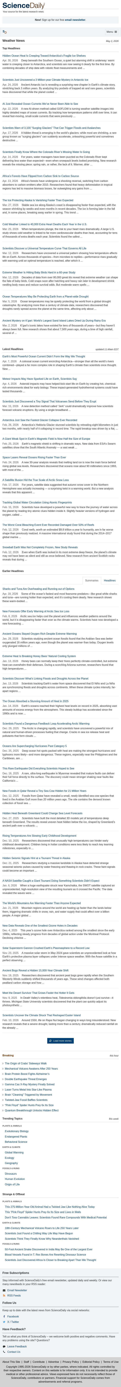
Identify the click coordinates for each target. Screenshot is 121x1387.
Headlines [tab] (110, 580)
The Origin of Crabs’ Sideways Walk (26, 1063)
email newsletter (75, 19)
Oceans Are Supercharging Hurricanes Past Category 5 (34, 746)
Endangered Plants (16, 1136)
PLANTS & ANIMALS (12, 1126)
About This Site (11, 1361)
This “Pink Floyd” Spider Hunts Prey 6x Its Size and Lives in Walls (43, 1212)
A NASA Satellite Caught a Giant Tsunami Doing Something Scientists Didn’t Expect (50, 880)
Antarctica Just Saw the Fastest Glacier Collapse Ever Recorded (39, 420)
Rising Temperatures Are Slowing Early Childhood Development (39, 835)
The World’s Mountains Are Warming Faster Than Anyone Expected (41, 903)
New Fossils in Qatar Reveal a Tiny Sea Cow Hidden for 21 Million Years (44, 791)
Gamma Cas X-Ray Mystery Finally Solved (29, 1084)
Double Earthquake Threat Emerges (26, 1079)
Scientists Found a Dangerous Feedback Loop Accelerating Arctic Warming (45, 723)
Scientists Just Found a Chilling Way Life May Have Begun (39, 1233)
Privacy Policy (71, 1361)
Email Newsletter (17, 1290)
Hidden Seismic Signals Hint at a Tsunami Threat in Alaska (36, 858)
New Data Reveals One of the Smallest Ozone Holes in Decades (40, 925)
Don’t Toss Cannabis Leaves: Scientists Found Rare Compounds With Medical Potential (56, 1217)
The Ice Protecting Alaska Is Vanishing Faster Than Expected (37, 200)
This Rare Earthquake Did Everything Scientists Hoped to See (38, 768)
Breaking (8, 1055)
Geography (11, 1163)
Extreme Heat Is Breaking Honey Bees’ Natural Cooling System (39, 656)
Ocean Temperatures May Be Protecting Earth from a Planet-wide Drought (45, 296)
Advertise (53, 1361)
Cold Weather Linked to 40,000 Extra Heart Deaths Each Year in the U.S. (44, 224)
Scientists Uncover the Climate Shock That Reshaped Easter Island (41, 1015)
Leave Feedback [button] (17, 1346)
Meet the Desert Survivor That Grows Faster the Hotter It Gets (38, 993)
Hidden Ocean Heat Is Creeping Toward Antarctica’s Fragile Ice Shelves (44, 55)
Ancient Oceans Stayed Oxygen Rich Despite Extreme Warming (39, 633)
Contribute (39, 1361)
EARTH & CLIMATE (11, 1147)
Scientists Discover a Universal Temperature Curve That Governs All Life (44, 248)
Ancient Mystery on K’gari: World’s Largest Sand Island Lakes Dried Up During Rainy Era (54, 320)
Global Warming (14, 1152)
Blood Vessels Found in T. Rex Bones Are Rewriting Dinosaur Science (45, 1254)
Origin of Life (12, 1184)
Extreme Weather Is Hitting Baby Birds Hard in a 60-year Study (38, 272)
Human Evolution (15, 1179)
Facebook (13, 1316)
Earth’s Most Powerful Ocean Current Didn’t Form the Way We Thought (43, 356)
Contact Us (13, 1351)
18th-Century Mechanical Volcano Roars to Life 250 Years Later (42, 1228)
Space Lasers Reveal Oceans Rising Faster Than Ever (34, 457)
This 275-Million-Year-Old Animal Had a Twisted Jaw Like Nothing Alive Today (50, 1206)
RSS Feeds (14, 1295)
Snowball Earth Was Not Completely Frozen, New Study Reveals (40, 547)
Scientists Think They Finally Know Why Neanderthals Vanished (42, 1238)
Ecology (9, 1158)
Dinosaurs (11, 1173)
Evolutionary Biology (17, 1131)
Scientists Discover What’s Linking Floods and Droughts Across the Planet (45, 678)
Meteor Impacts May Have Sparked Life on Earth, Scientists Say (39, 378)
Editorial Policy (91, 1361)
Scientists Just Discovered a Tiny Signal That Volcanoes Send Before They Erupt (49, 401)
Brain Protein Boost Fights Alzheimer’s (27, 1074)
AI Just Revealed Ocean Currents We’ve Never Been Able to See (40, 103)
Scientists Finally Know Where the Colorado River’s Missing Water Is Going (46, 152)
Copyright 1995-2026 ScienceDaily (26, 1366)
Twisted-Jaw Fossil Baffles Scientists (26, 1100)
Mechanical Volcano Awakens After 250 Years (31, 1068)
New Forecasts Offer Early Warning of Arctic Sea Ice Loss (35, 611)
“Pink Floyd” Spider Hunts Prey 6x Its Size (29, 1105)
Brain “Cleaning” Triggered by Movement (28, 1094)
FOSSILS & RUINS (10, 1168)
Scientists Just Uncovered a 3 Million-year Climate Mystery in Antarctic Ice (45, 79)
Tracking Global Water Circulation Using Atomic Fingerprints (37, 502)
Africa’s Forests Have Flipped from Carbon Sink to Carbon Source (40, 176)
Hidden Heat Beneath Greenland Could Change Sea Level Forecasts (42, 813)
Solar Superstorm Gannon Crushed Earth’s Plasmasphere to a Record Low (45, 948)
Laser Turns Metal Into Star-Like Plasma (28, 1089)
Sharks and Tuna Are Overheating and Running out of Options (38, 589)
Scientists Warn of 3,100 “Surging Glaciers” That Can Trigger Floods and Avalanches (51, 128)
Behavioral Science (16, 1141)
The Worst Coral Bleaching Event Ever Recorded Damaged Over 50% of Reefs (48, 525)
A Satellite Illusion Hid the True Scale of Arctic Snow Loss (35, 480)
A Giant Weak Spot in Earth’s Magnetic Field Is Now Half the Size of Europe (46, 438)
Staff (26, 1361)
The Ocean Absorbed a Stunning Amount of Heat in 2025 (35, 701)
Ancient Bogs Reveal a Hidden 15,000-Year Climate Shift (35, 970)
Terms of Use (111, 1361)
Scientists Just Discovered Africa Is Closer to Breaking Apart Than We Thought (50, 1260)
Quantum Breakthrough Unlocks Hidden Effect (32, 1110)
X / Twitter (13, 1322)
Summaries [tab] (91, 580)
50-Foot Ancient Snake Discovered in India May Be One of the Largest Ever (48, 1249)
